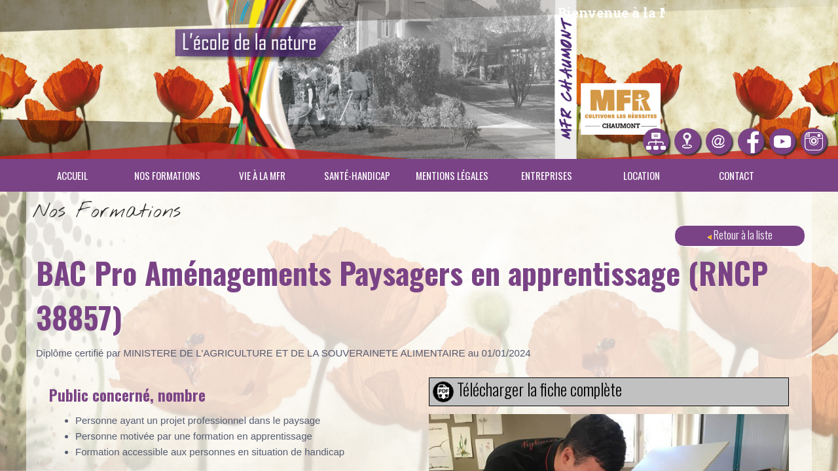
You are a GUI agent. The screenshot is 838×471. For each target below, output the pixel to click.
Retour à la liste (740, 234)
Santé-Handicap (357, 175)
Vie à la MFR (262, 175)
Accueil (72, 175)
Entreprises (546, 175)
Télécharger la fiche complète (539, 389)
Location (641, 175)
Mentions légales (452, 175)
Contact (736, 175)
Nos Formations (167, 175)
